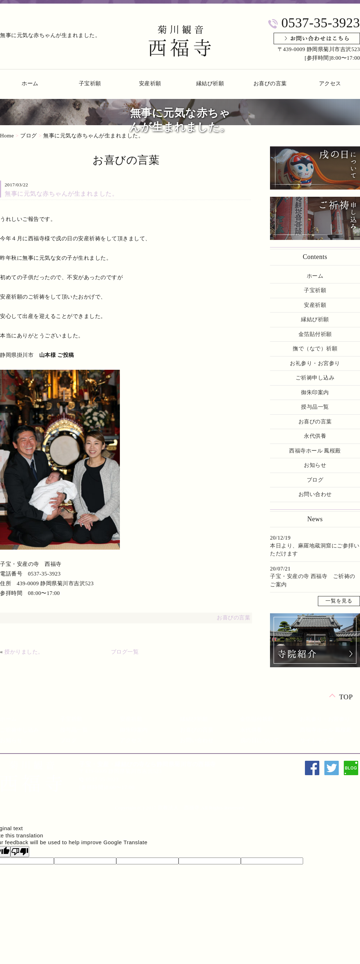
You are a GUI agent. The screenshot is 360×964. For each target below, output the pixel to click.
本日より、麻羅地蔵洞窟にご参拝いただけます (314, 550)
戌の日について (259, 740)
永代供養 (315, 436)
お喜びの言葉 (270, 83)
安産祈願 (150, 83)
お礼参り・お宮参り (315, 363)
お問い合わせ (315, 494)
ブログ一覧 (125, 652)
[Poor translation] (19, 851)
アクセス (330, 83)
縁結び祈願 (210, 83)
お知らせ (315, 465)
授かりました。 (24, 652)
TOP (346, 696)
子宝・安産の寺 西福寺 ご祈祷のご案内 (312, 580)
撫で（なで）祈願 (315, 348)
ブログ (28, 135)
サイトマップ (316, 740)
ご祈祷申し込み (315, 378)
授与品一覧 (315, 407)
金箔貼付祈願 (315, 334)
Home (7, 135)
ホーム (30, 83)
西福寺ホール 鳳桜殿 (315, 451)
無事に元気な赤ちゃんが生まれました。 (93, 135)
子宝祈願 (90, 83)
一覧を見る (338, 601)
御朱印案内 (315, 392)
